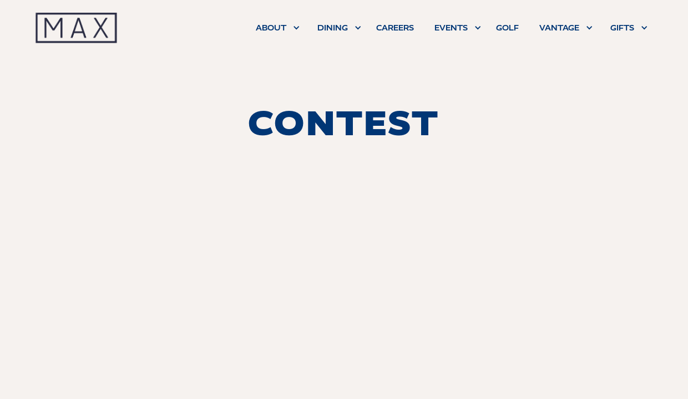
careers (395, 27)
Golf (507, 27)
